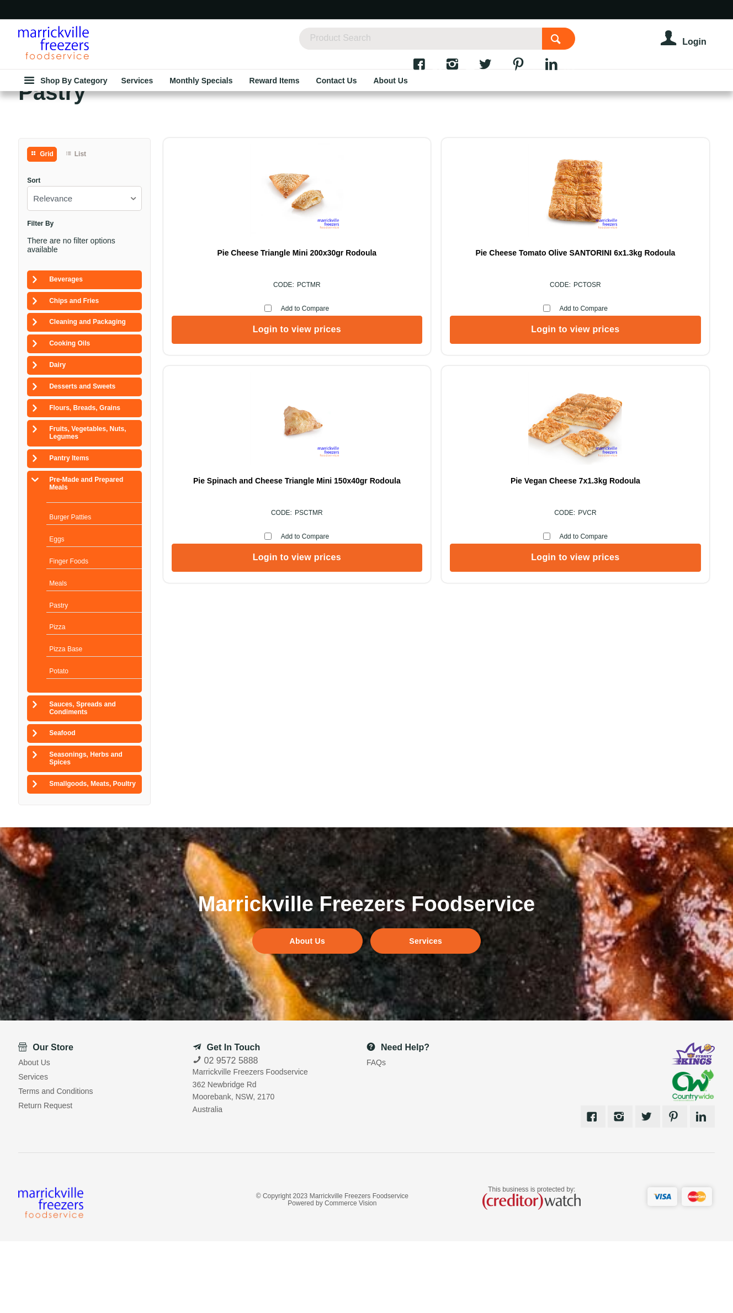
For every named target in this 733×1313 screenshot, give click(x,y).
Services (425, 1012)
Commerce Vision (350, 1275)
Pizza (57, 699)
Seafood (62, 805)
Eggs (56, 611)
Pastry (58, 677)
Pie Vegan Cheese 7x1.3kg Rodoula (645, 329)
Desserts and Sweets (82, 458)
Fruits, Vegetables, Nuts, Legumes (87, 504)
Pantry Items (69, 530)
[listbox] (84, 270)
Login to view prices (227, 401)
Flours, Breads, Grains (84, 479)
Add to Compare (235, 380)
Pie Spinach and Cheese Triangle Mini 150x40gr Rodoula (506, 329)
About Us (307, 1012)
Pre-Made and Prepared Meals (86, 555)
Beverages (66, 351)
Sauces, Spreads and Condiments (82, 780)
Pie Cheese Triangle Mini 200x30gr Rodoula (227, 329)
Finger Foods (68, 633)
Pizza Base (65, 721)
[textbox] (449, 44)
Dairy (57, 436)
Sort (33, 252)
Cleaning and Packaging (87, 393)
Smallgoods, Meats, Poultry (92, 855)
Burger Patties (70, 589)
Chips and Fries (74, 372)
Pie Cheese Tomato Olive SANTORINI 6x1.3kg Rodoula (366, 329)
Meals (58, 655)
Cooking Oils (69, 415)
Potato (58, 743)
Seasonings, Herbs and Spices (86, 830)
